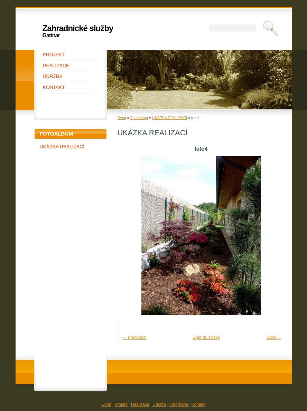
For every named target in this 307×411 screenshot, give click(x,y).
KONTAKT (54, 87)
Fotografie (179, 404)
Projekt (121, 404)
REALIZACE (56, 65)
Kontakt (199, 404)
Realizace (140, 404)
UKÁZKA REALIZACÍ (62, 146)
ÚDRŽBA (53, 76)
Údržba (159, 404)
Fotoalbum (139, 118)
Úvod (122, 118)
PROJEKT (54, 54)
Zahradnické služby (78, 28)
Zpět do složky (206, 337)
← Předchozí (135, 337)
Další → (274, 337)
